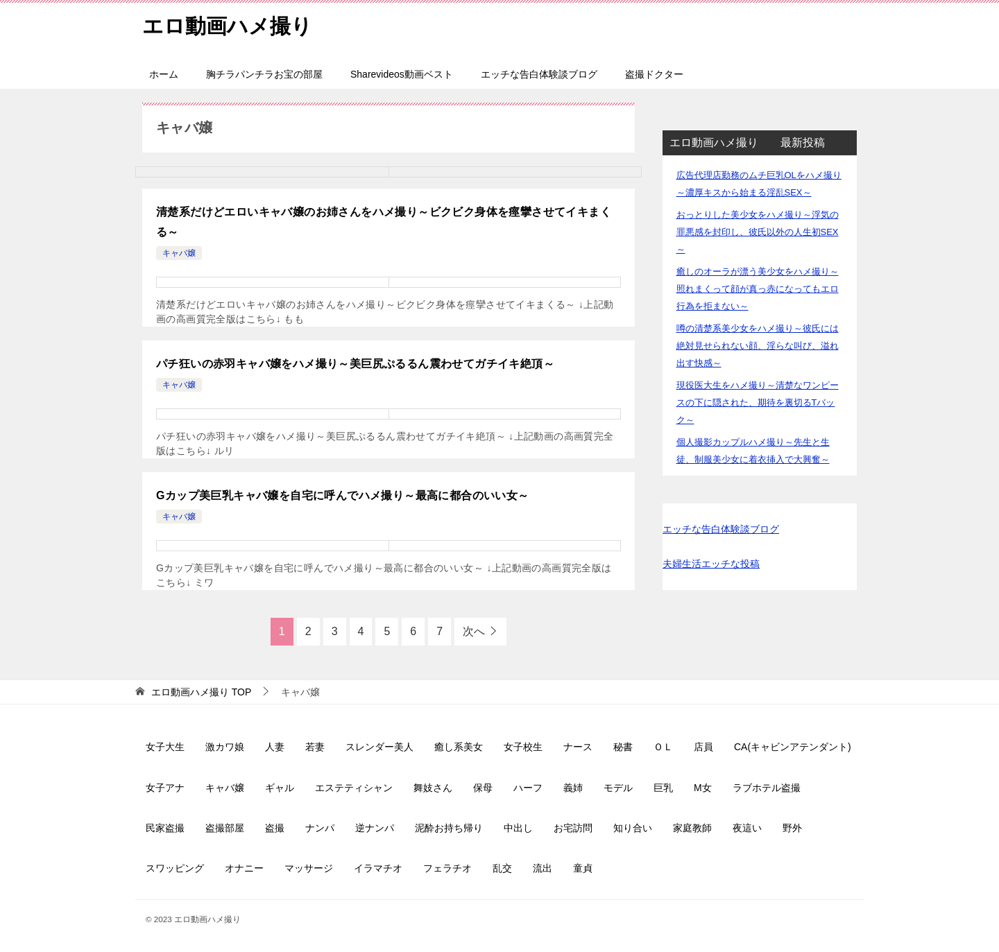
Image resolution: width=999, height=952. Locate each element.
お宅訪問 (573, 827)
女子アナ (165, 787)
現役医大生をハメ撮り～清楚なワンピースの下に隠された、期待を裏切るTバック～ (757, 402)
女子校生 (523, 746)
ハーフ (528, 787)
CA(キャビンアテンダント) (792, 746)
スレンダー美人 (379, 746)
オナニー (244, 868)
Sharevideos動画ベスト (401, 74)
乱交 (502, 868)
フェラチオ (447, 868)
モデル (618, 787)
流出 (542, 868)
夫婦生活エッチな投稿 (711, 563)
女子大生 (165, 746)
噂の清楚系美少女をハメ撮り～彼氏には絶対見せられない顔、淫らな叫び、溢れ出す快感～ (757, 345)
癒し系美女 (458, 746)
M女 (703, 787)
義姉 (573, 787)
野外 (792, 827)
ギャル (279, 787)
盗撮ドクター (654, 74)
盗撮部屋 (224, 827)
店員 (703, 746)
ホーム (163, 74)
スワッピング (175, 868)
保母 (483, 787)
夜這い (747, 827)
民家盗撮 (165, 827)
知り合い (632, 827)
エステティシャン (354, 787)
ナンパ (319, 827)
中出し (518, 827)
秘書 (623, 746)
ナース (577, 746)
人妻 (274, 746)
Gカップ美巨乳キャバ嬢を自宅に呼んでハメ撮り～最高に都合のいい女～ (342, 495)
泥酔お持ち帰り (449, 827)
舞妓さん (432, 787)
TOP (201, 692)
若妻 (315, 746)
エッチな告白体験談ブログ (539, 74)
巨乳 (663, 787)
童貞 (582, 868)
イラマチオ (378, 868)
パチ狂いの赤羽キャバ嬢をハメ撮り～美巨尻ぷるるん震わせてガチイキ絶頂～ (355, 364)
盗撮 (274, 827)
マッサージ (308, 868)
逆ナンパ (374, 827)
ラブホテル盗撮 (767, 787)
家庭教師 (692, 827)
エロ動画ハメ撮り (227, 24)
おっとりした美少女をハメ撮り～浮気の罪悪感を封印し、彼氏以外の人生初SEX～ (757, 231)
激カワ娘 (224, 746)
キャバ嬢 (179, 253)
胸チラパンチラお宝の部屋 (264, 74)
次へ (474, 631)
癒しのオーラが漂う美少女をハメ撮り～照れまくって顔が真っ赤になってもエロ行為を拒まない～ (757, 288)
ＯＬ (663, 746)
